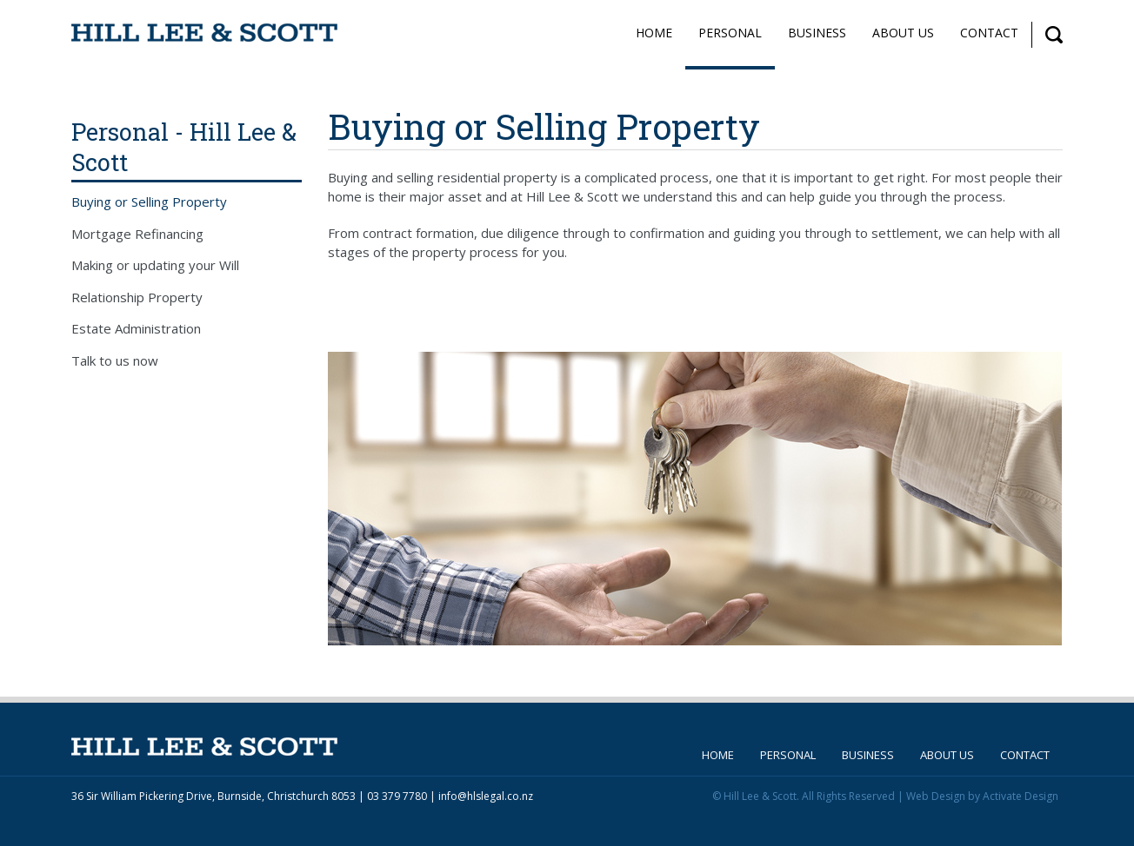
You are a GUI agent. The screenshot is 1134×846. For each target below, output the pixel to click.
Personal (730, 32)
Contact (989, 32)
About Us (903, 32)
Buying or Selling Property (149, 201)
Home (654, 32)
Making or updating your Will (155, 265)
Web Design (935, 796)
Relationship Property (137, 297)
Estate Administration (136, 328)
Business (817, 32)
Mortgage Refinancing (137, 233)
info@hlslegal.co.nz (485, 796)
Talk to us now (114, 360)
